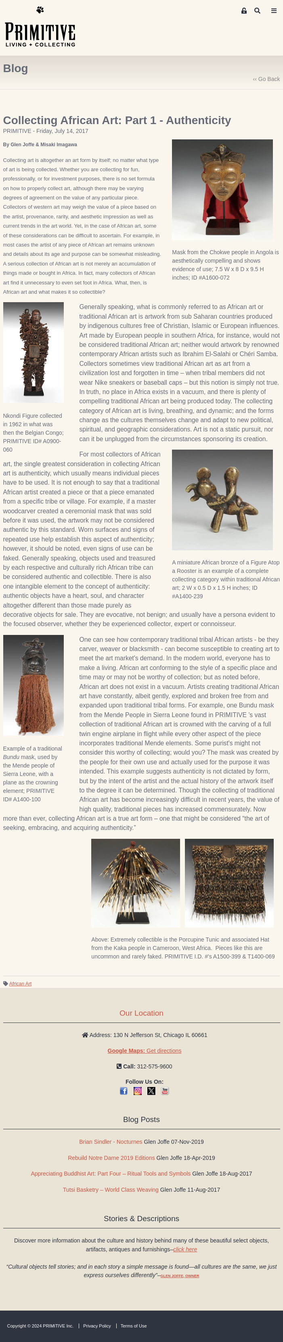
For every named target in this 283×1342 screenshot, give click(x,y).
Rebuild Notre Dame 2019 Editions (111, 1158)
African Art (20, 984)
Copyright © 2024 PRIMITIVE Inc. (40, 1325)
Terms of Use (134, 1325)
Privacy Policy (97, 1325)
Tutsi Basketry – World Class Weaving (111, 1189)
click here (185, 1249)
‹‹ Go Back (266, 79)
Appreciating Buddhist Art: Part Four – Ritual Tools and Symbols (111, 1173)
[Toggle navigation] (274, 10)
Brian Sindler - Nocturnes (110, 1142)
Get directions (145, 1050)
